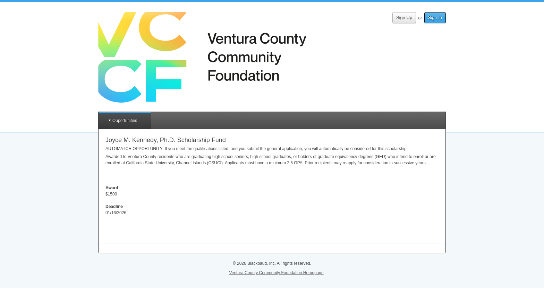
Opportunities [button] (124, 120)
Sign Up (404, 17)
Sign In (435, 17)
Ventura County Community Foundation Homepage (276, 272)
